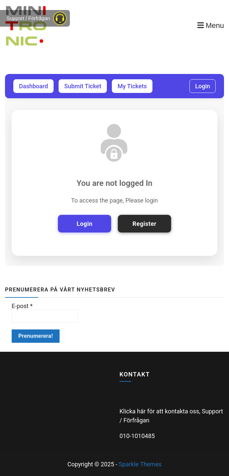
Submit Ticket (82, 86)
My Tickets (132, 86)
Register (144, 223)
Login (202, 86)
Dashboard (33, 86)
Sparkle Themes (140, 464)
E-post (22, 306)
